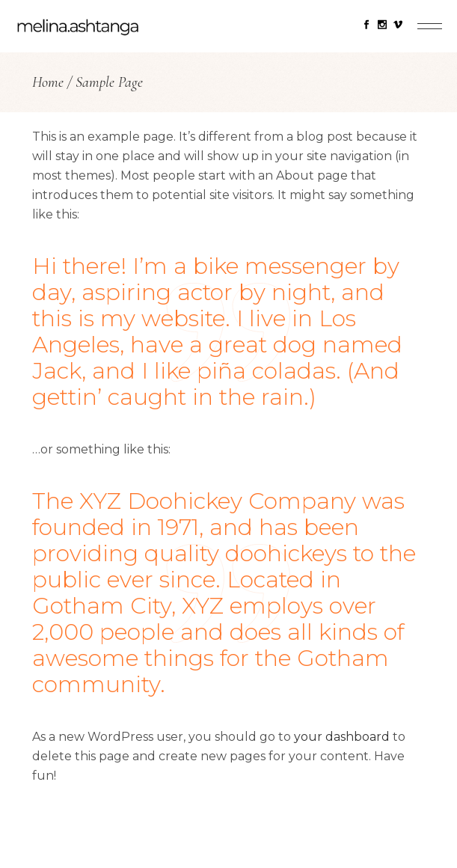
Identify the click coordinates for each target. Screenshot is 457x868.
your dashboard (342, 737)
